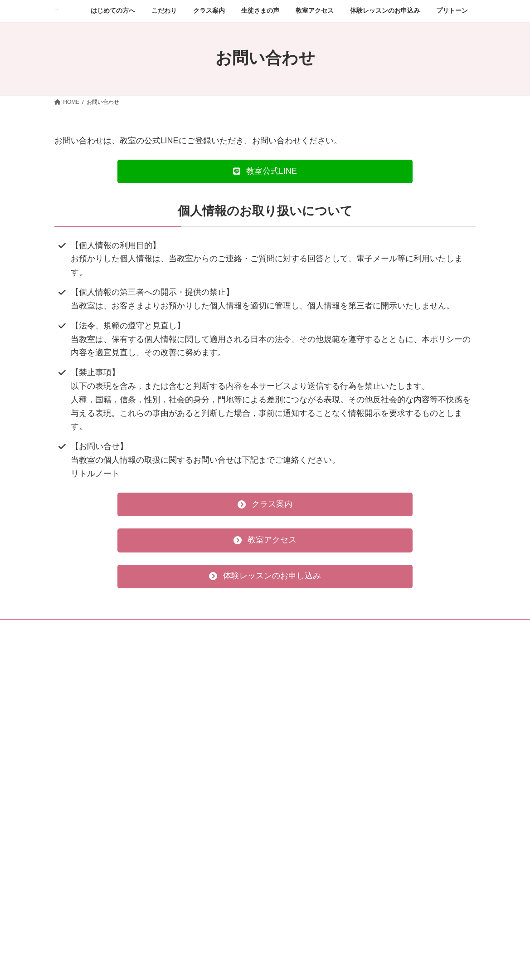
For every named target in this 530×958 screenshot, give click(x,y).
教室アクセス (293, 730)
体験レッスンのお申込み (307, 746)
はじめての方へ (296, 667)
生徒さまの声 (293, 715)
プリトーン (291, 778)
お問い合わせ (293, 762)
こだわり (288, 683)
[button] (265, 171)
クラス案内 (291, 699)
